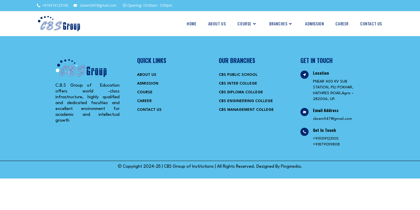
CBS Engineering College (246, 101)
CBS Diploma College (241, 92)
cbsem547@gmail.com (95, 5)
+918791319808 (326, 144)
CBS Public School (238, 75)
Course (145, 92)
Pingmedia (291, 166)
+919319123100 (52, 5)
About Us (146, 75)
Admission (147, 83)
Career (144, 101)
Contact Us (149, 110)
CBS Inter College (238, 83)
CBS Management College (246, 110)
